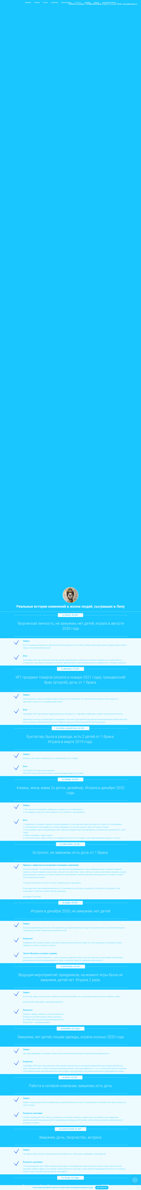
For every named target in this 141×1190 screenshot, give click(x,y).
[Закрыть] (138, 1187)
